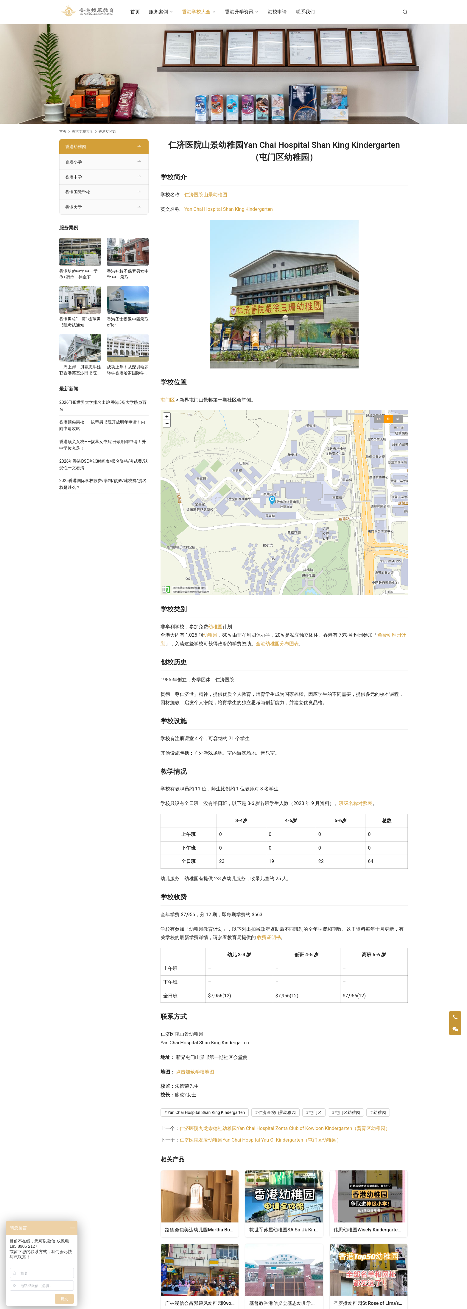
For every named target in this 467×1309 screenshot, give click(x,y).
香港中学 (73, 177)
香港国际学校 (77, 192)
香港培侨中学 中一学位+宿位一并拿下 (78, 274)
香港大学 (73, 207)
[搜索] (405, 12)
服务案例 (164, 12)
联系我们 (310, 12)
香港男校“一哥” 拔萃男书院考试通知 (80, 322)
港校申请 (282, 12)
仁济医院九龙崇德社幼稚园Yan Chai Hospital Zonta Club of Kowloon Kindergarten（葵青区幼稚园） (285, 1128)
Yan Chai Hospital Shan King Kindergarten (228, 209)
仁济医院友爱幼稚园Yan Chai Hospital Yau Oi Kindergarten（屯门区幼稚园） (260, 1140)
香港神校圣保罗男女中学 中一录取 (128, 274)
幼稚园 (215, 627)
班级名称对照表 (355, 803)
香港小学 (73, 161)
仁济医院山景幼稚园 (205, 194)
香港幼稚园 (75, 146)
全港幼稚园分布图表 (277, 643)
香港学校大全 (202, 12)
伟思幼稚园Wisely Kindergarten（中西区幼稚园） (370, 1229)
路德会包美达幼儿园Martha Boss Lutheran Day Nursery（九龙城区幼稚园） (202, 1229)
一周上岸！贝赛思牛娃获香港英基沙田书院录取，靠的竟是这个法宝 (80, 370)
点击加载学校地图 (195, 1072)
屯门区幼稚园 (347, 1112)
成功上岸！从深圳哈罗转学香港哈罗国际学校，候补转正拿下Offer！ (128, 370)
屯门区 (168, 400)
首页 (141, 12)
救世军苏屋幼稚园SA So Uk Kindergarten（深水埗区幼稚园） (286, 1229)
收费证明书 (269, 937)
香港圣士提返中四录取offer (128, 322)
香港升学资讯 (245, 12)
